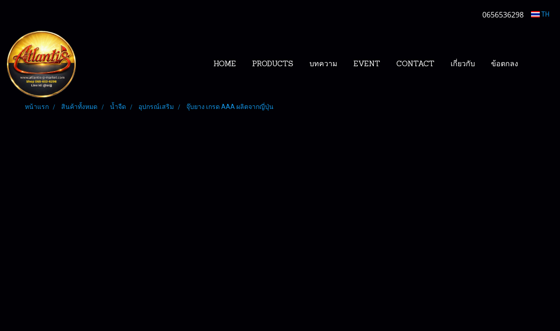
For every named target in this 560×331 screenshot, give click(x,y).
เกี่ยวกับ (463, 64)
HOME (224, 64)
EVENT (367, 64)
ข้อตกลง (504, 64)
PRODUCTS (272, 64)
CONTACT (415, 64)
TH (540, 14)
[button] (540, 64)
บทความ (323, 64)
